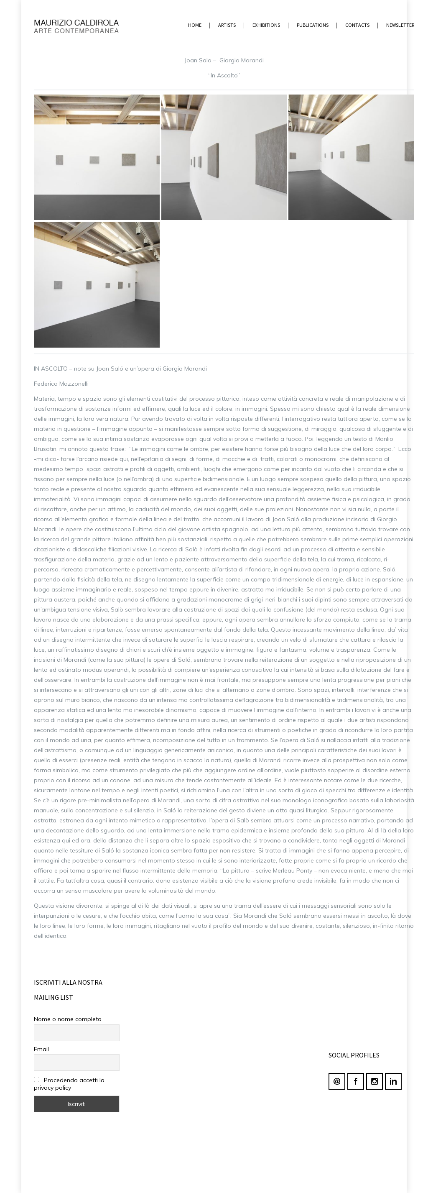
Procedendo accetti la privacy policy (69, 1083)
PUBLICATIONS (313, 25)
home (194, 25)
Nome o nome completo (68, 1019)
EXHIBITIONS (266, 25)
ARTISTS (227, 25)
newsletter (400, 25)
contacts (357, 25)
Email (41, 1049)
